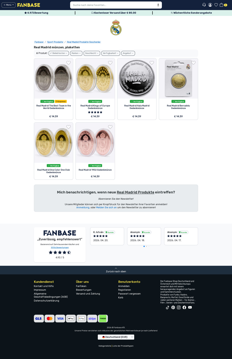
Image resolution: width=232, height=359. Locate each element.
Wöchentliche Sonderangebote (191, 12)
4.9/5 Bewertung (36, 12)
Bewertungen (83, 289)
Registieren (124, 289)
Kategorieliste (105, 346)
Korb (120, 297)
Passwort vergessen (129, 293)
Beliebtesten (58, 53)
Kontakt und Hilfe (44, 286)
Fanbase (39, 42)
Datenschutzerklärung (46, 300)
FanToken (81, 286)
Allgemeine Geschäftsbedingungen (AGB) (51, 295)
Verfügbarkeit (111, 53)
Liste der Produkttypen (123, 346)
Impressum (40, 289)
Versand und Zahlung (88, 293)
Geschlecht (92, 53)
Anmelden (124, 286)
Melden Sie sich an (106, 207)
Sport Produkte (55, 42)
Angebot (128, 53)
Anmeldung (82, 207)
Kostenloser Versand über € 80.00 (113, 12)
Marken (76, 53)
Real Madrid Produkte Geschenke (83, 42)
